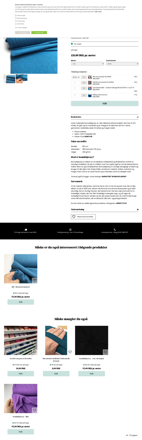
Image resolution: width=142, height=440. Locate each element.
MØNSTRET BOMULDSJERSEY (114, 176)
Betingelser (40, 411)
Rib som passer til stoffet (102, 77)
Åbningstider (41, 399)
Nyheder (71, 408)
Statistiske (20, 24)
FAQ (37, 404)
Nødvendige (21, 15)
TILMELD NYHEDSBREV (118, 404)
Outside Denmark (42, 408)
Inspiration (72, 415)
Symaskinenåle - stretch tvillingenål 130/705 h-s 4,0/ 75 (113, 88)
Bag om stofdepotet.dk (44, 401)
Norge (38, 406)
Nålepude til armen (100, 95)
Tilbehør (71, 406)
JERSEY (119, 203)
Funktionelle (21, 21)
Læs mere (98, 12)
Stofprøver (72, 413)
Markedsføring (22, 18)
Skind (70, 401)
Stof (69, 399)
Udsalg (71, 411)
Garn (70, 404)
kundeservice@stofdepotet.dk (15, 411)
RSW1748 (88, 136)
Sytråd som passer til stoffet (103, 83)
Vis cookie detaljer (21, 28)
